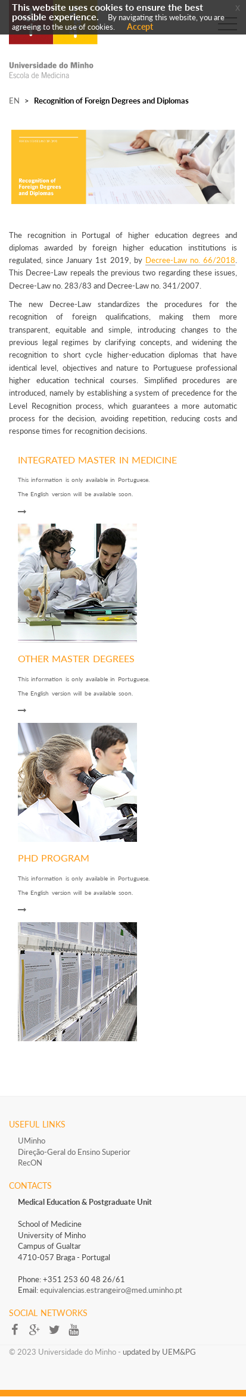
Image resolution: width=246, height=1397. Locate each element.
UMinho (31, 1140)
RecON (30, 1162)
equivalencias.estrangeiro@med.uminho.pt (111, 1290)
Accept (140, 26)
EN (14, 100)
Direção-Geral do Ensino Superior (74, 1152)
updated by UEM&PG (159, 1352)
